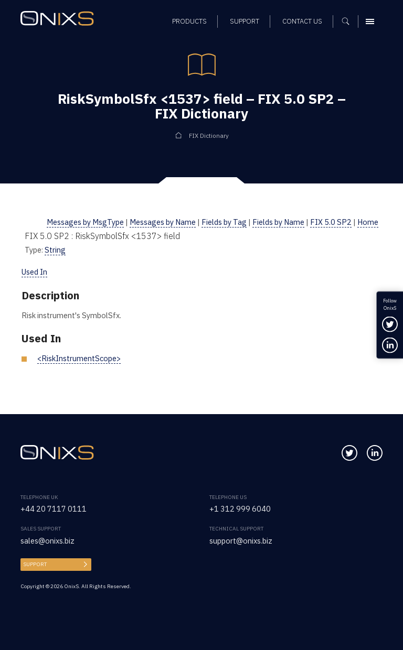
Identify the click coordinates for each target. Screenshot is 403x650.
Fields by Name (278, 222)
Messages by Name (163, 222)
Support (35, 564)
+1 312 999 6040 (240, 509)
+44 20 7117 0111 (53, 509)
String (55, 250)
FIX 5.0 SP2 (331, 222)
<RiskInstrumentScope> (79, 358)
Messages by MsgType (85, 222)
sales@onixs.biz (47, 541)
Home (367, 222)
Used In (34, 272)
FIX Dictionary (209, 135)
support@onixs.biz (240, 541)
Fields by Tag (224, 222)
